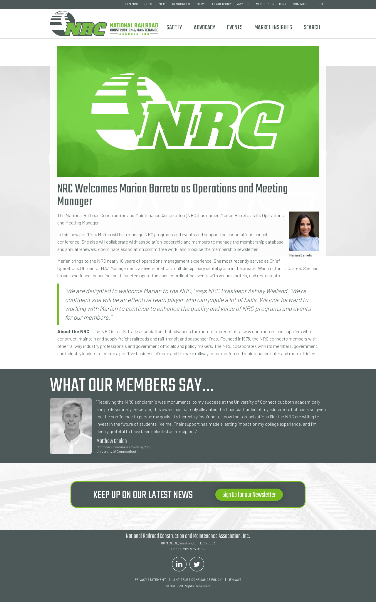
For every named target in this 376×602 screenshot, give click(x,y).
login (318, 4)
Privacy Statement (150, 579)
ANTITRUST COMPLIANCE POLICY (197, 579)
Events (235, 27)
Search (312, 27)
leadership (221, 4)
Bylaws (235, 579)
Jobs (148, 4)
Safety (174, 27)
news (201, 4)
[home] (104, 22)
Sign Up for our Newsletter (249, 494)
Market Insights (273, 27)
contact (300, 4)
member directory (271, 4)
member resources (174, 4)
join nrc (131, 4)
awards (243, 4)
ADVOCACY (204, 27)
